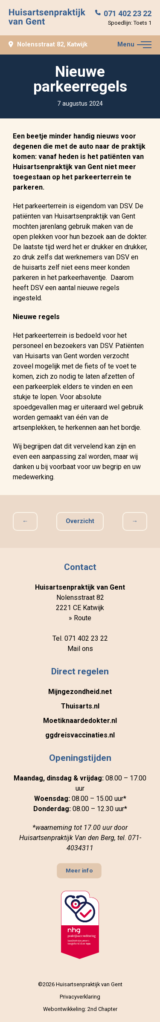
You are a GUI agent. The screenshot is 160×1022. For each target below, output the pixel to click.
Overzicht (80, 521)
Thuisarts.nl (80, 706)
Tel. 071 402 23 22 (80, 638)
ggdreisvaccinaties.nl (80, 735)
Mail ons (80, 649)
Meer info (79, 870)
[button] (144, 44)
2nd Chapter (102, 1009)
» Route (80, 618)
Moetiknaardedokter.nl (80, 721)
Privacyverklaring (80, 996)
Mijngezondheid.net (80, 692)
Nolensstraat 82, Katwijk (48, 44)
